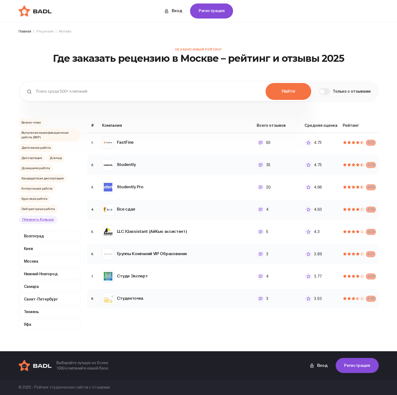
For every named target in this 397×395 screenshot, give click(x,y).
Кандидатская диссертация (43, 178)
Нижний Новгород (41, 274)
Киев (28, 249)
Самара (31, 286)
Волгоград (34, 236)
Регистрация (212, 10)
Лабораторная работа (38, 209)
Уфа (27, 324)
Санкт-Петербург (41, 299)
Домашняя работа (36, 168)
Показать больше (38, 220)
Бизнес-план (31, 122)
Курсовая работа (34, 199)
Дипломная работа (36, 148)
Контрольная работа (37, 188)
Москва (31, 261)
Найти (288, 91)
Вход (173, 10)
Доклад (56, 158)
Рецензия (45, 31)
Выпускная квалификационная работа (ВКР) (45, 135)
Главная (25, 31)
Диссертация (32, 158)
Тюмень (31, 312)
